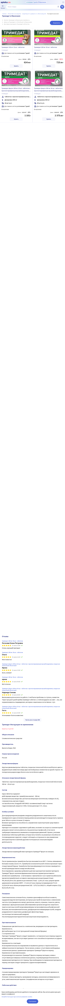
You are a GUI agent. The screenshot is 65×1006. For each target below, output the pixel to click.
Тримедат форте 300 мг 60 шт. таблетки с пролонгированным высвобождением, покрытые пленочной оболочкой (48, 89)
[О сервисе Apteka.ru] (63, 2)
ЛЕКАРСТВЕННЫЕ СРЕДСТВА (14, 13)
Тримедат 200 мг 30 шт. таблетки (45, 47)
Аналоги (56, 23)
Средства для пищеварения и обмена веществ (34, 13)
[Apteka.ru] (5, 2)
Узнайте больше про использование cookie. (17, 997)
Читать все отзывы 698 (32, 720)
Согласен (32, 1001)
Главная (4, 13)
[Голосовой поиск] (58, 6)
